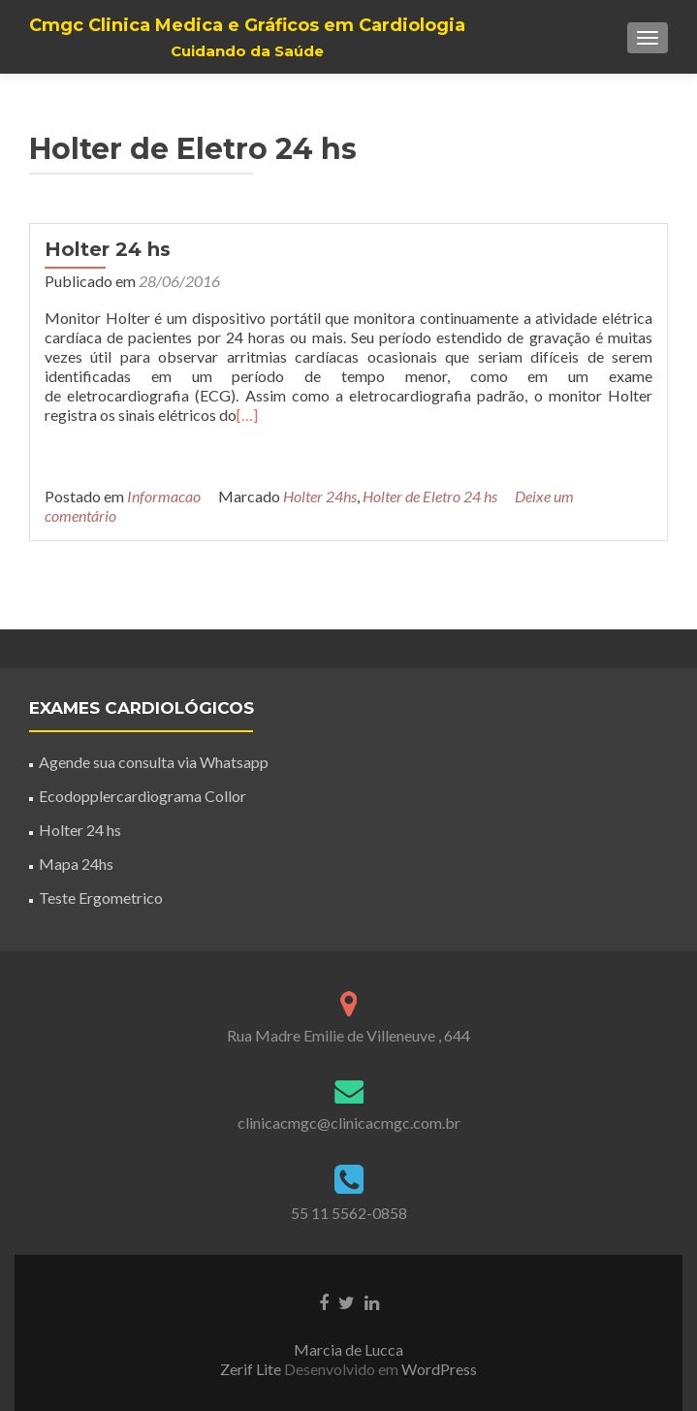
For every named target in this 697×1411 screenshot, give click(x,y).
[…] (247, 414)
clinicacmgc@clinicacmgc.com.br (349, 1122)
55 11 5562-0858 (349, 1212)
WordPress (437, 1369)
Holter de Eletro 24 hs (430, 496)
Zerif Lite (252, 1369)
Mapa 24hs (76, 863)
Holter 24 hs (108, 249)
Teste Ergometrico (101, 897)
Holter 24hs (320, 496)
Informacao (164, 496)
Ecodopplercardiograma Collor (142, 795)
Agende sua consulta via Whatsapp (154, 762)
